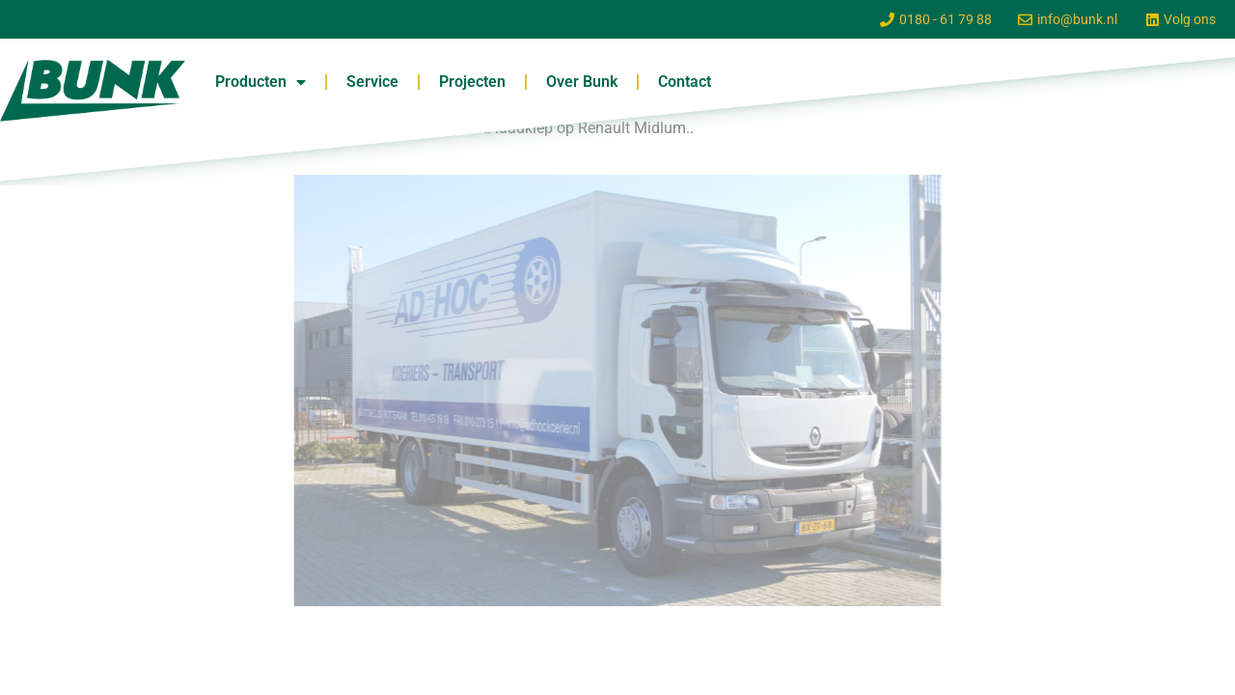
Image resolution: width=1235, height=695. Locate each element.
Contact (684, 81)
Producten (260, 82)
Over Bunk (582, 81)
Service (372, 81)
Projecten (472, 81)
